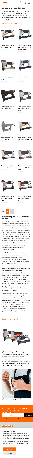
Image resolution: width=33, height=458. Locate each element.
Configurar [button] (9, 453)
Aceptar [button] (9, 449)
